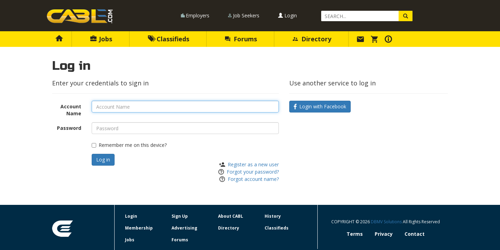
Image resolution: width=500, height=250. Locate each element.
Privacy (384, 234)
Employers (197, 15)
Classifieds (168, 39)
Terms (355, 234)
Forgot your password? (253, 171)
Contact (415, 234)
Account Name (70, 110)
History (273, 216)
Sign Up (180, 216)
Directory (312, 39)
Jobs (101, 39)
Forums (241, 39)
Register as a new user (253, 164)
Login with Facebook (320, 106)
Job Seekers (246, 15)
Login (287, 15)
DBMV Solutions (387, 222)
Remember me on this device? (129, 145)
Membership (139, 228)
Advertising (184, 228)
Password (69, 128)
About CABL (230, 216)
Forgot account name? (253, 179)
